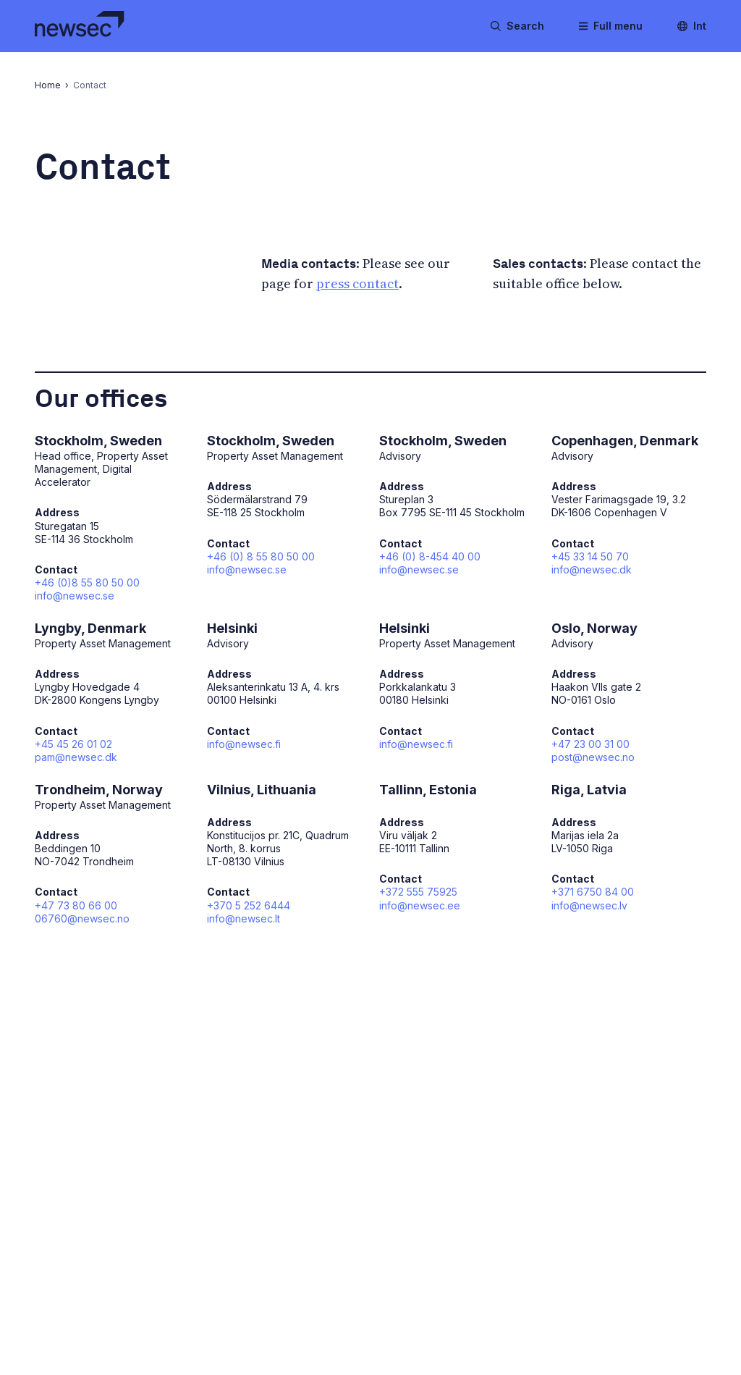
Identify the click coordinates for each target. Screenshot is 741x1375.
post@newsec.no (593, 757)
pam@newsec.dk (76, 757)
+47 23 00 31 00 (590, 744)
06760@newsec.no (82, 918)
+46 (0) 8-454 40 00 (429, 556)
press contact (357, 283)
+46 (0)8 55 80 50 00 (87, 582)
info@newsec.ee (419, 905)
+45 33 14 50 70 (590, 556)
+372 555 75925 (418, 892)
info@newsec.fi (244, 744)
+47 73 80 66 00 (76, 905)
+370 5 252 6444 (248, 905)
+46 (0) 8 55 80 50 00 (261, 556)
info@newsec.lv (589, 905)
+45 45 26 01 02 (73, 744)
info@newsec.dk (591, 569)
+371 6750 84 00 (592, 892)
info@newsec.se (74, 595)
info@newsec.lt (243, 918)
